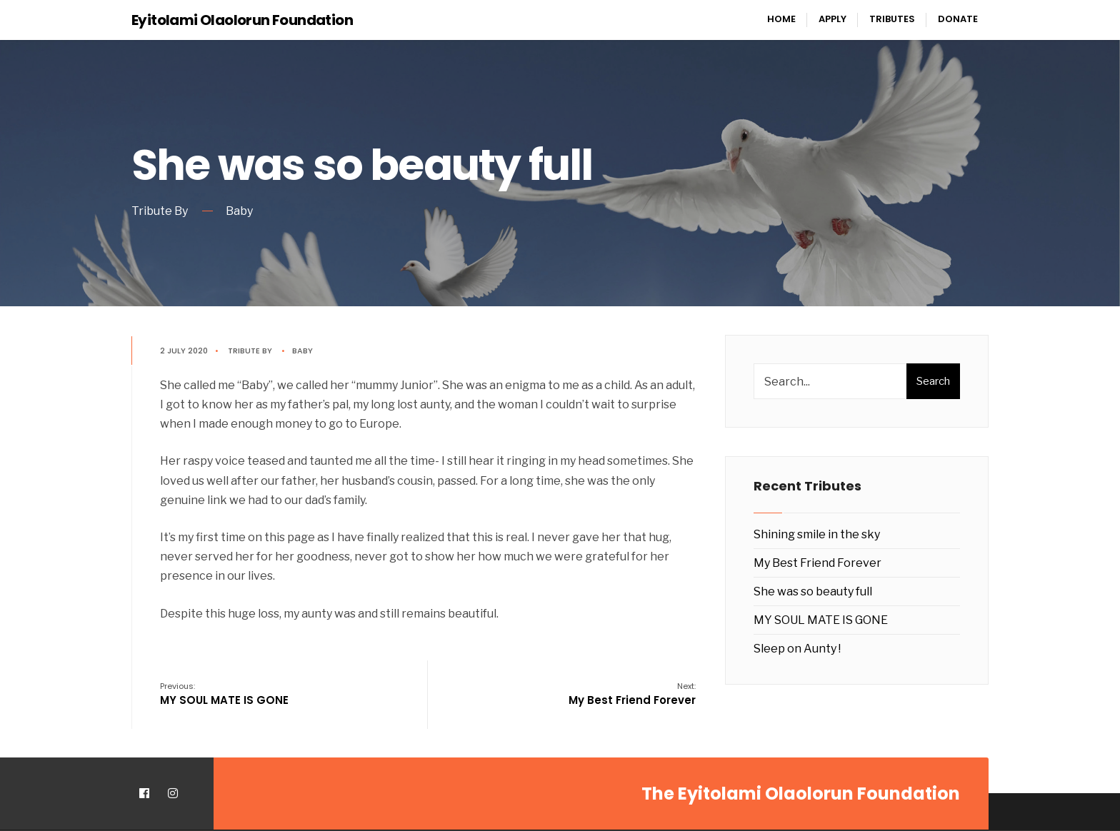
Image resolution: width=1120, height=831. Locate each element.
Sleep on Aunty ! (797, 648)
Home (781, 19)
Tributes (892, 19)
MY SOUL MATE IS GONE (224, 693)
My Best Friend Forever (632, 693)
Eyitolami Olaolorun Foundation (242, 20)
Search (933, 381)
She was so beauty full (813, 591)
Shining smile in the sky (817, 534)
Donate (958, 19)
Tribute (244, 350)
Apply (832, 19)
